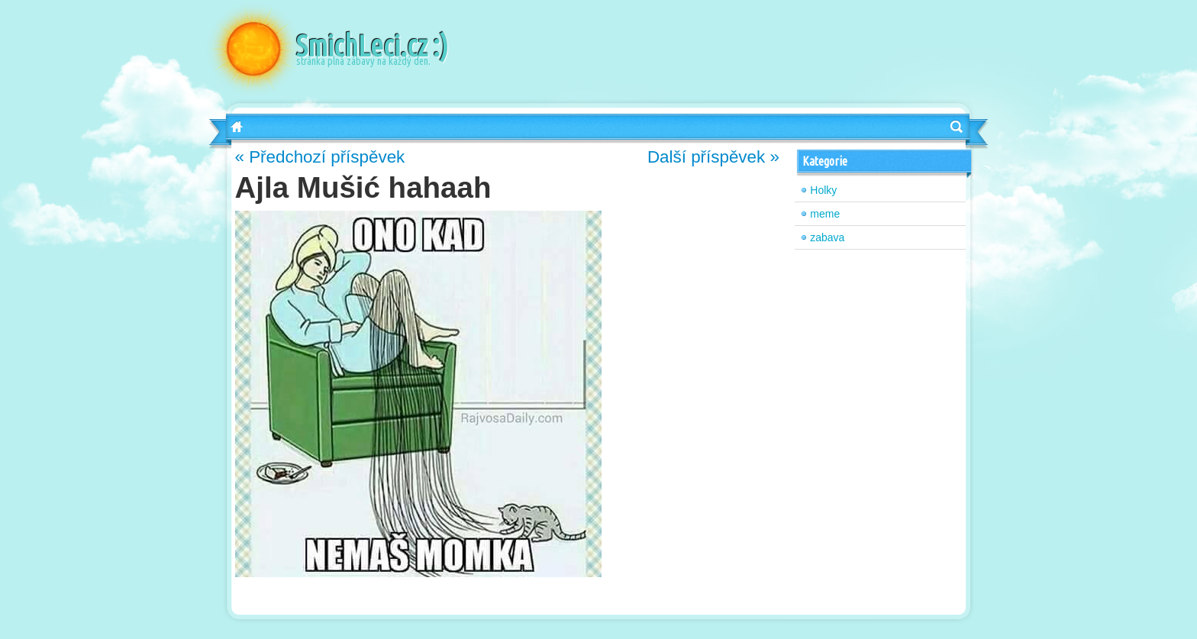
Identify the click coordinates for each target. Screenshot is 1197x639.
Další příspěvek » (713, 157)
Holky (823, 190)
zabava (827, 237)
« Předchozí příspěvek (320, 157)
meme (825, 214)
